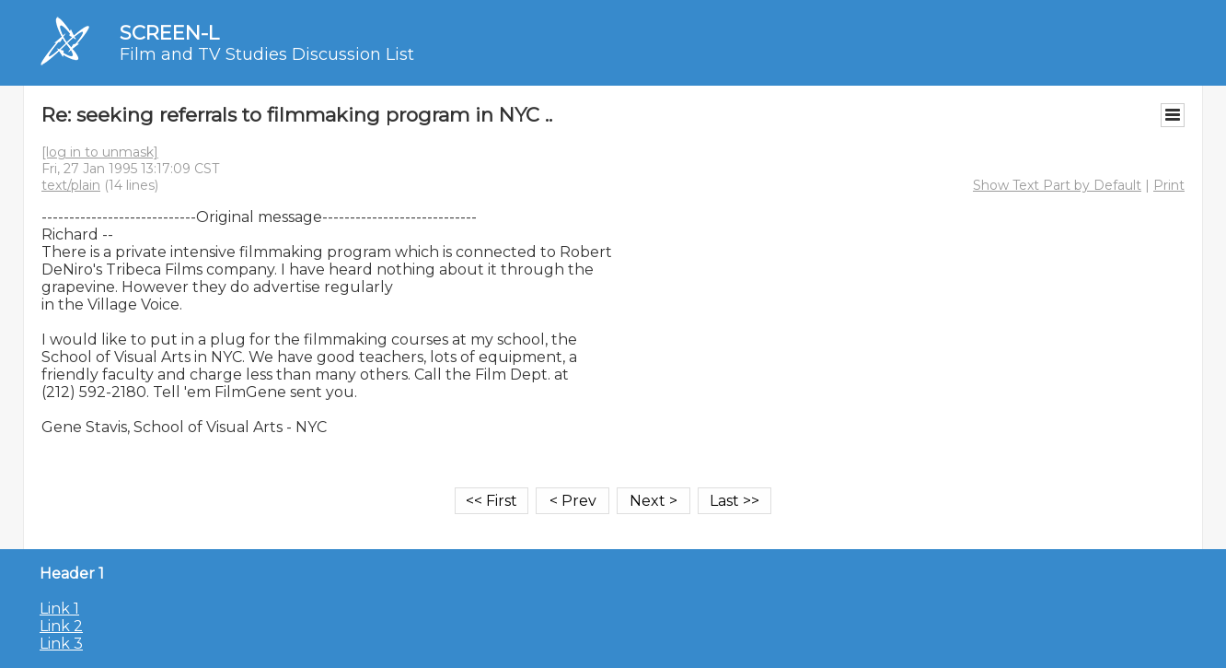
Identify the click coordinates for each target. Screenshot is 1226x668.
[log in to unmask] (99, 152)
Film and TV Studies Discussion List (267, 54)
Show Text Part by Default (1057, 185)
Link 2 (61, 626)
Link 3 (61, 643)
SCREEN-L (169, 32)
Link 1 (59, 608)
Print (1169, 185)
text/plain (70, 185)
